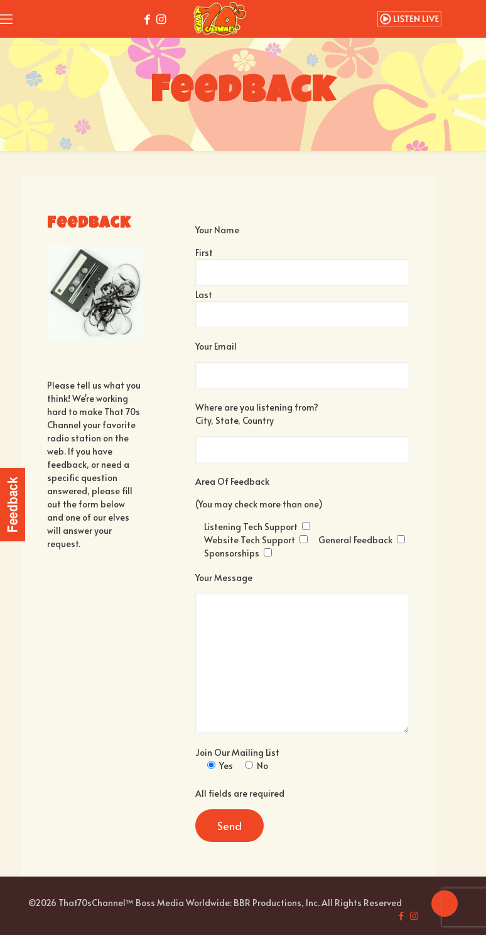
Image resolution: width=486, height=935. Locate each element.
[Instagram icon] (414, 915)
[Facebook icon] (401, 915)
